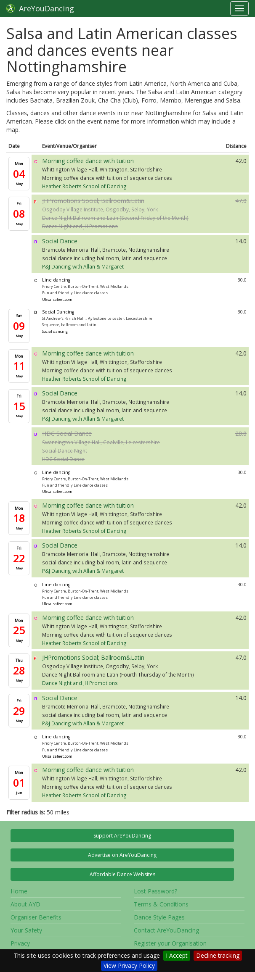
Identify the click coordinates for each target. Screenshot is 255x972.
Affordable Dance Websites (122, 874)
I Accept (177, 955)
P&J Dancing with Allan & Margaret (83, 266)
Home (19, 891)
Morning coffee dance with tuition (88, 161)
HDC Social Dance (67, 433)
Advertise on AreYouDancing (122, 855)
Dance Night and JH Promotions (80, 226)
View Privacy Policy (129, 965)
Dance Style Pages (159, 917)
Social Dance (59, 241)
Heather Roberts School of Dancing (84, 186)
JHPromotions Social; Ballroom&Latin (93, 201)
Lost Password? (155, 891)
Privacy (20, 943)
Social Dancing (58, 312)
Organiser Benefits (36, 917)
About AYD (25, 904)
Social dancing (55, 331)
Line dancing (56, 280)
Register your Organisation (170, 943)
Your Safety (26, 930)
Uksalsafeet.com (57, 299)
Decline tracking (217, 955)
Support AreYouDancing (122, 835)
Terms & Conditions (161, 904)
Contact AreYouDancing (166, 930)
